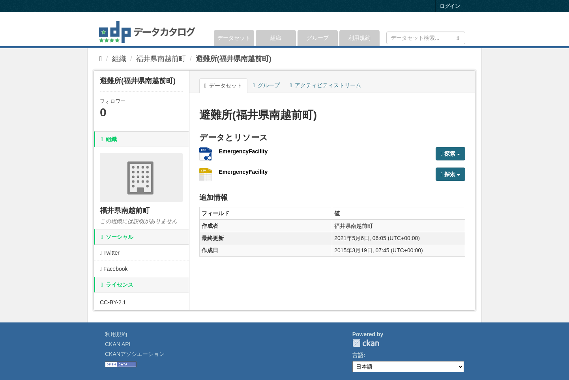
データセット (234, 38)
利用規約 (359, 38)
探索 (450, 154)
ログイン (450, 6)
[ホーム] (100, 59)
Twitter (110, 253)
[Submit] (458, 37)
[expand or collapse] (464, 29)
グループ (318, 38)
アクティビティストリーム (325, 85)
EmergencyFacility (243, 151)
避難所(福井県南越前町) (233, 59)
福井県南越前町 (161, 59)
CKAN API (118, 344)
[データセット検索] (425, 38)
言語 (357, 355)
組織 (275, 38)
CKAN (365, 343)
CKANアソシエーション (135, 354)
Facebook (114, 269)
